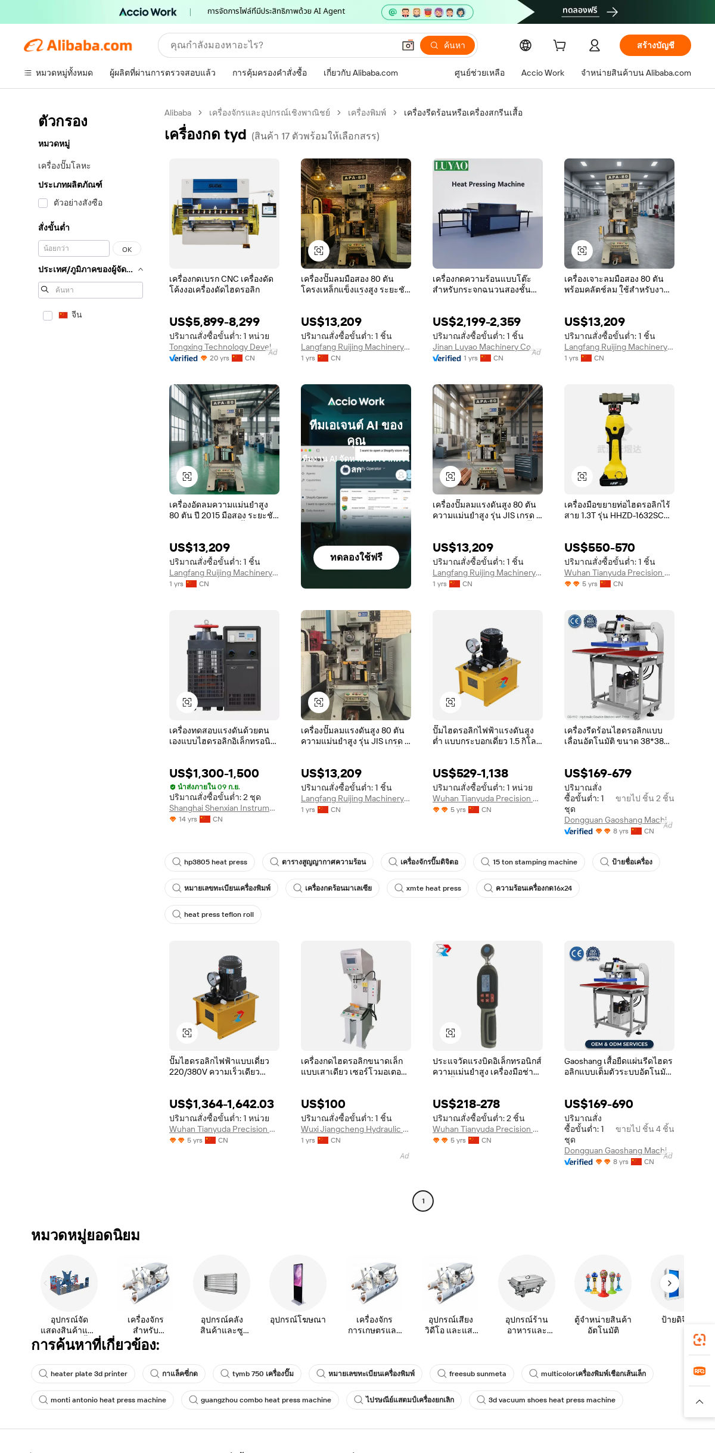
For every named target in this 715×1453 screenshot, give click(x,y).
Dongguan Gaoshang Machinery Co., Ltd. (619, 819)
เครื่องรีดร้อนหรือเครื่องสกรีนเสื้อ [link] (463, 112)
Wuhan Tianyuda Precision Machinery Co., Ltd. (619, 572)
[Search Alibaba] (280, 45)
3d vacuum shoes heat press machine (546, 1400)
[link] (699, 1339)
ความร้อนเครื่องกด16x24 (528, 888)
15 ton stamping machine (529, 862)
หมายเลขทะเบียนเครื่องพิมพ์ (221, 888)
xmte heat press (427, 888)
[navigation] (90, 658)
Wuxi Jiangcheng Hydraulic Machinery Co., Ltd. (356, 1129)
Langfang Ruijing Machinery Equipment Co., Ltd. (356, 346)
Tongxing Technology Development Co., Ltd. (224, 346)
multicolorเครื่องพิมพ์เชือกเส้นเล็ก (587, 1374)
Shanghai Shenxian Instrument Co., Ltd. (224, 808)
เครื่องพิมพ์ (367, 112)
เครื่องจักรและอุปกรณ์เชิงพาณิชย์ (269, 112)
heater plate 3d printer (83, 1374)
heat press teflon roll (213, 914)
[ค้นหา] (447, 45)
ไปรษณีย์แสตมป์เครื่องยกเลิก (404, 1400)
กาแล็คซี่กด (174, 1374)
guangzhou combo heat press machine (260, 1400)
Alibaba (177, 112)
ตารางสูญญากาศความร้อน (318, 862)
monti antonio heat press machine (102, 1400)
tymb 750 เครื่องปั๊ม (257, 1374)
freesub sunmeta (471, 1374)
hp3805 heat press (209, 862)
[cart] (562, 47)
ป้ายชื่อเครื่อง (626, 862)
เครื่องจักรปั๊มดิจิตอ (423, 862)
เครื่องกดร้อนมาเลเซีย (332, 888)
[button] (408, 45)
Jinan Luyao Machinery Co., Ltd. (488, 346)
